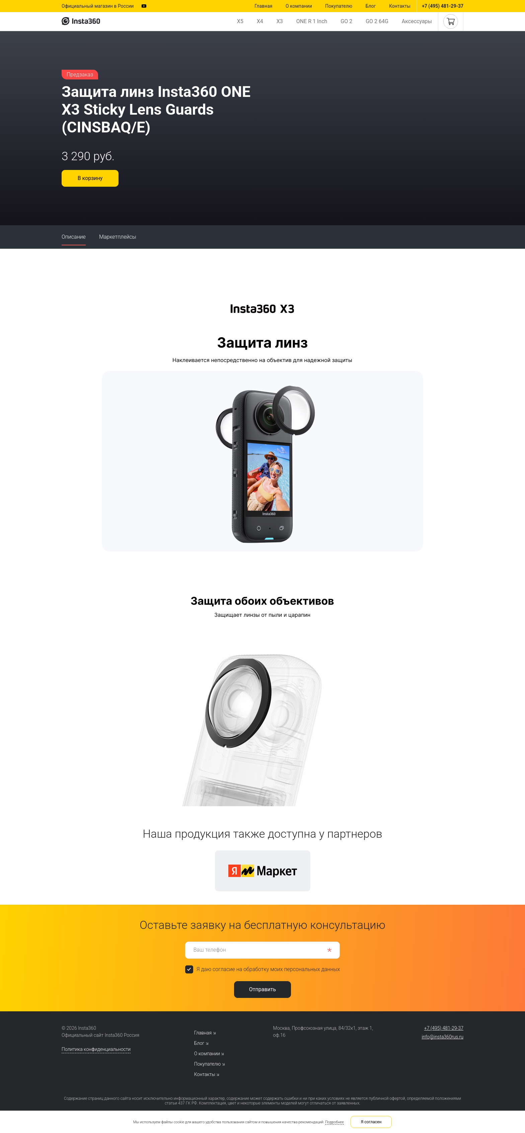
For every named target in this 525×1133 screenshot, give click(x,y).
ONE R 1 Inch (311, 21)
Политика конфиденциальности (96, 1049)
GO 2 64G (377, 21)
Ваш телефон (210, 949)
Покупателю (338, 6)
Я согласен (371, 1122)
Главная (263, 6)
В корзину (90, 178)
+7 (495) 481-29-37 (442, 6)
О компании (299, 6)
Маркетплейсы (117, 237)
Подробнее (334, 1122)
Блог (371, 6)
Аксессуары (417, 21)
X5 (240, 21)
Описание (74, 237)
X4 (260, 21)
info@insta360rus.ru (442, 1036)
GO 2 (346, 21)
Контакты (399, 6)
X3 (280, 21)
